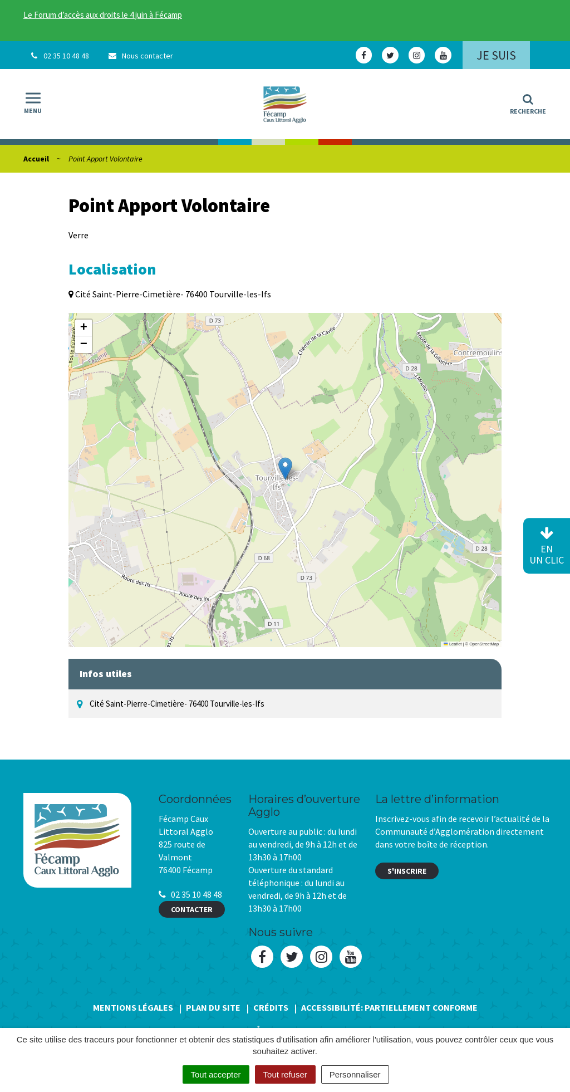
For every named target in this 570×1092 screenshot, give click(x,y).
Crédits (270, 1007)
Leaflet (452, 644)
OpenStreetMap (484, 644)
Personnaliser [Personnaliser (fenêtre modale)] (355, 1074)
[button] (285, 468)
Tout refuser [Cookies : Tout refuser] (285, 1074)
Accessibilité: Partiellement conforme (389, 1007)
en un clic (546, 546)
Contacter (192, 909)
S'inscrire (406, 871)
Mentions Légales (133, 1007)
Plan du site (213, 1007)
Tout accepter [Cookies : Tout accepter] (216, 1074)
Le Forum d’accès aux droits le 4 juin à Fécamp (102, 14)
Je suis (496, 55)
